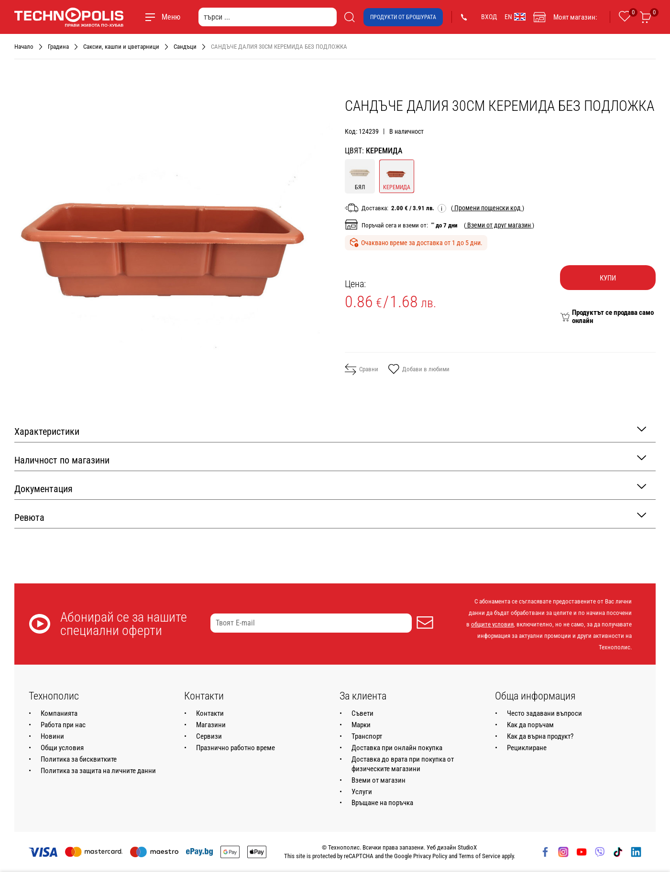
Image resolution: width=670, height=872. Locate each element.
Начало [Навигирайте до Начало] (23, 46)
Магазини (211, 725)
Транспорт (366, 736)
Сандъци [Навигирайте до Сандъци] (185, 46)
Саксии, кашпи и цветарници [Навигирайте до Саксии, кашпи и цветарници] (121, 46)
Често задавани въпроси (544, 713)
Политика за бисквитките (79, 759)
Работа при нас (63, 725)
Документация (330, 488)
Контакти (210, 713)
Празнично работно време (235, 747)
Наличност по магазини (330, 459)
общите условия (492, 624)
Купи (608, 278)
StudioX (467, 847)
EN (515, 17)
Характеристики (330, 430)
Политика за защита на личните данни (98, 770)
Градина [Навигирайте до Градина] (58, 46)
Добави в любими (419, 370)
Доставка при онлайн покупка (396, 747)
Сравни (361, 369)
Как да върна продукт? (540, 736)
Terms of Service (479, 856)
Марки (361, 725)
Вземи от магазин (378, 780)
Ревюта (330, 516)
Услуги (361, 791)
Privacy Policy (430, 856)
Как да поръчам (530, 725)
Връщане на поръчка (382, 802)
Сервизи (209, 736)
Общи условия (62, 747)
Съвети (362, 713)
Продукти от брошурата (403, 17)
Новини (52, 736)
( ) (487, 208)
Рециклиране (527, 747)
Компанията (59, 713)
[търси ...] (267, 17)
